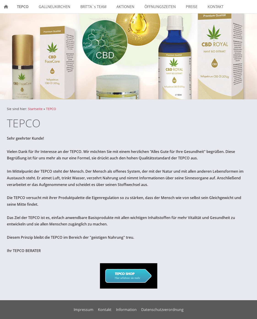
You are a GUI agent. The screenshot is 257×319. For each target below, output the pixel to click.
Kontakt (104, 309)
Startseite (35, 109)
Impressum (83, 309)
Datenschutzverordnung (162, 309)
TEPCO (51, 109)
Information (126, 309)
